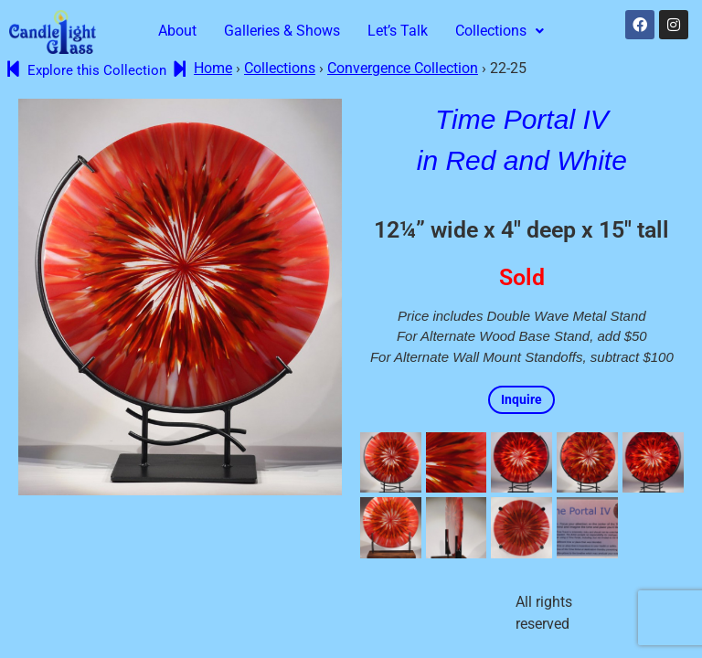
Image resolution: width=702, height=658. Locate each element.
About (177, 30)
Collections (499, 30)
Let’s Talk (397, 30)
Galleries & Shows (282, 30)
